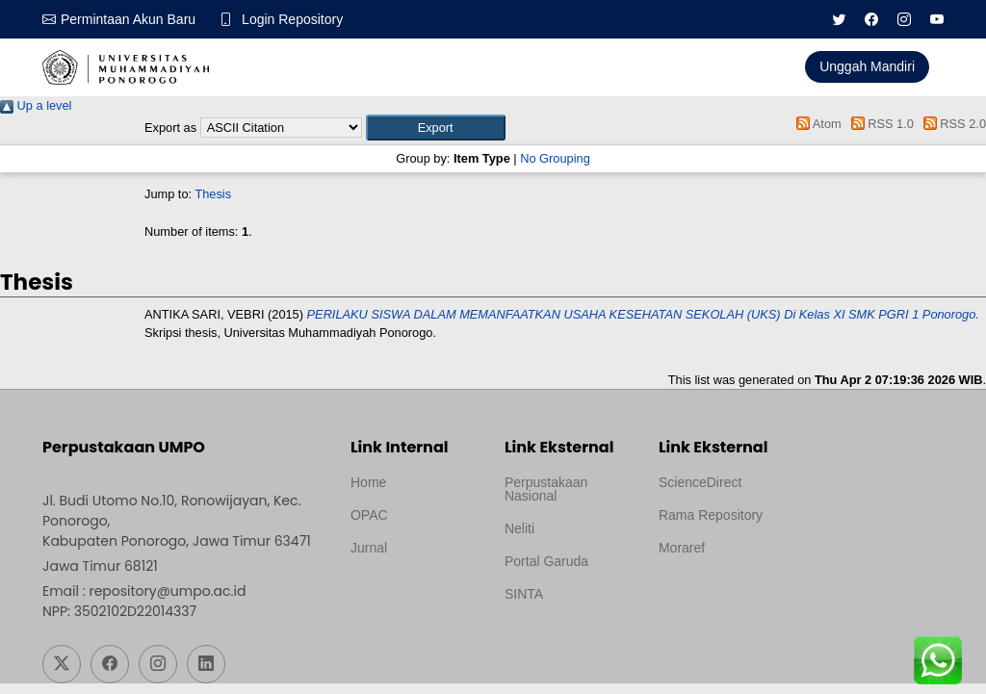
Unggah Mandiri (867, 66)
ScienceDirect (700, 482)
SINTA (524, 594)
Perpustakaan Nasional (546, 489)
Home (368, 482)
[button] (436, 128)
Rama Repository (711, 515)
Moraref (682, 547)
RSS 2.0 (951, 123)
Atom (816, 123)
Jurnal (368, 547)
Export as (170, 127)
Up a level (35, 105)
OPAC (369, 515)
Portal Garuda (546, 561)
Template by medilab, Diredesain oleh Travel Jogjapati (414, 594)
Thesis (213, 194)
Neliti (519, 528)
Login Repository (292, 19)
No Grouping (555, 158)
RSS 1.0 (879, 123)
